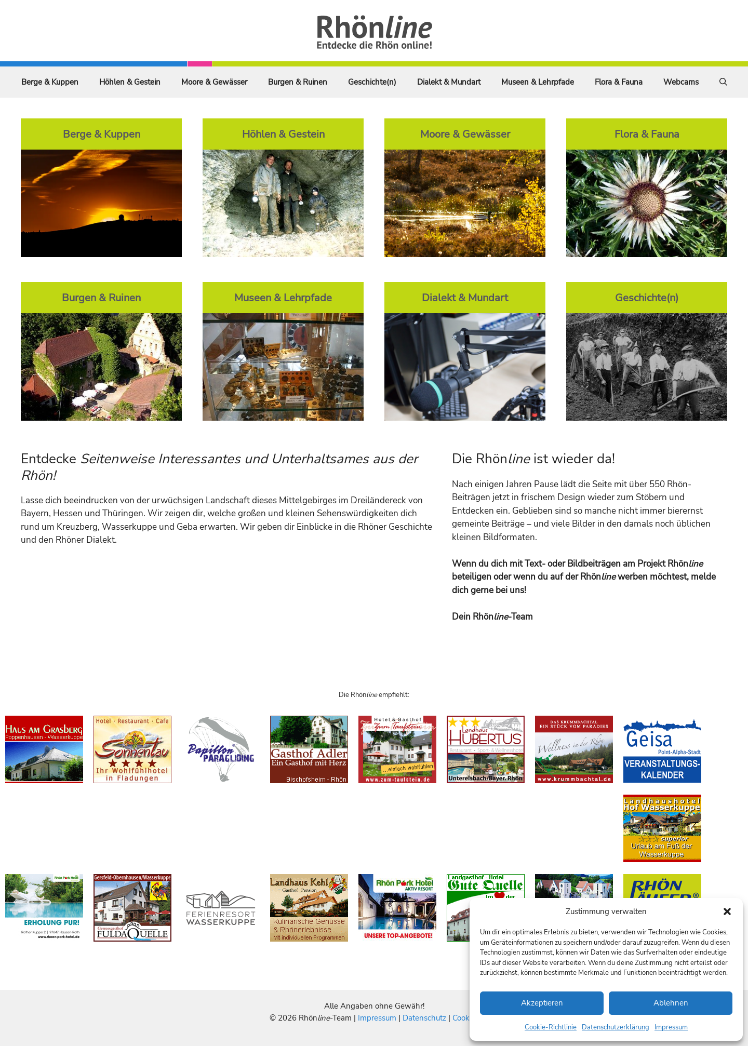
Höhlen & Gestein (130, 82)
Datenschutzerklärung (615, 1027)
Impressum (671, 1027)
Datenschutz (424, 1018)
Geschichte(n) (372, 82)
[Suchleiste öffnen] (723, 82)
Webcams (681, 82)
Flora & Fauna (619, 82)
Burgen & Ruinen (297, 82)
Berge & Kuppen (49, 82)
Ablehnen (670, 1003)
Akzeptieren (542, 1003)
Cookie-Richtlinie (551, 1027)
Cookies (465, 1018)
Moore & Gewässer (214, 82)
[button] (727, 911)
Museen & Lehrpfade (537, 82)
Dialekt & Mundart (448, 82)
